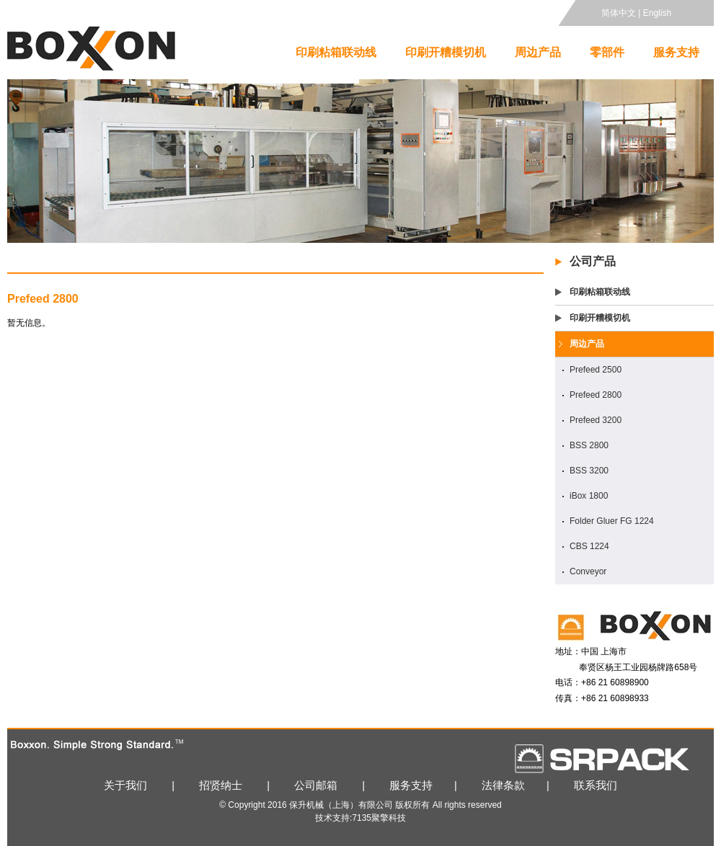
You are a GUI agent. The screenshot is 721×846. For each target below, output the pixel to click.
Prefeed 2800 (596, 395)
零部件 (607, 52)
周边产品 (538, 52)
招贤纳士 (220, 785)
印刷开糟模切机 (445, 52)
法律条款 (503, 785)
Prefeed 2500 (596, 370)
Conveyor (588, 571)
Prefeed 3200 (596, 420)
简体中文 (618, 13)
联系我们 (595, 785)
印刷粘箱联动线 (336, 52)
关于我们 (125, 785)
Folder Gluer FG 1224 (612, 521)
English (657, 13)
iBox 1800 (589, 496)
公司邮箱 (315, 785)
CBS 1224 (589, 546)
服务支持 (676, 52)
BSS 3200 (589, 471)
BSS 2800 (589, 445)
